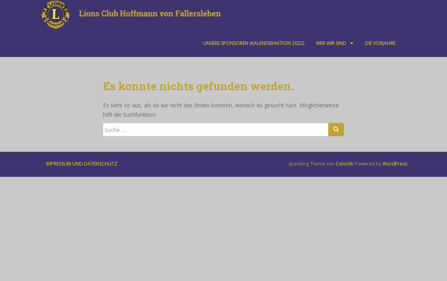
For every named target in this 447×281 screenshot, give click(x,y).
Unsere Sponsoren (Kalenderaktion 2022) (253, 43)
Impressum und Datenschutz (82, 163)
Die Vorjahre (380, 43)
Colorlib (345, 163)
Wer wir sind (331, 43)
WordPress (395, 163)
